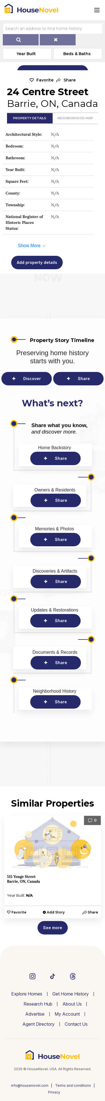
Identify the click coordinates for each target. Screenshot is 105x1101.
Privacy (54, 1092)
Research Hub (38, 1004)
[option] (52, 867)
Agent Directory (38, 1024)
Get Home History (70, 994)
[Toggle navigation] (97, 10)
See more (52, 927)
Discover (32, 378)
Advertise (35, 1014)
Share (84, 378)
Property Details (29, 118)
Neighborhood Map (75, 118)
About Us (72, 1004)
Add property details (37, 262)
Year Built (26, 53)
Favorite (44, 80)
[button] (66, 80)
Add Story (56, 912)
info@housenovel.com (29, 1085)
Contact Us (76, 1024)
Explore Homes (26, 994)
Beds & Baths (77, 53)
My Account (67, 1014)
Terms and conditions (73, 1085)
